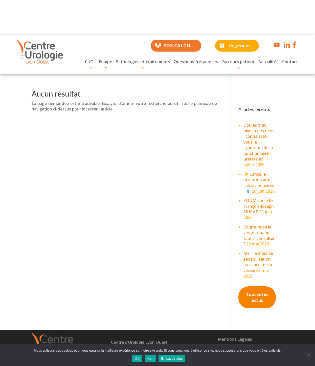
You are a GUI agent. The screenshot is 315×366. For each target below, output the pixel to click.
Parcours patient (238, 61)
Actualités (268, 61)
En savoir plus (172, 358)
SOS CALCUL (178, 45)
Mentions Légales (235, 339)
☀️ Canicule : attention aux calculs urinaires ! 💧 (258, 182)
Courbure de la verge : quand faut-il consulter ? (259, 235)
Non (150, 358)
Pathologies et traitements (143, 61)
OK (137, 358)
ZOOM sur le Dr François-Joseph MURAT (258, 206)
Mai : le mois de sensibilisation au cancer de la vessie (258, 261)
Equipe (105, 61)
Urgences (239, 45)
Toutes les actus (257, 297)
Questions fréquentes (196, 61)
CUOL (90, 61)
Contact (290, 61)
